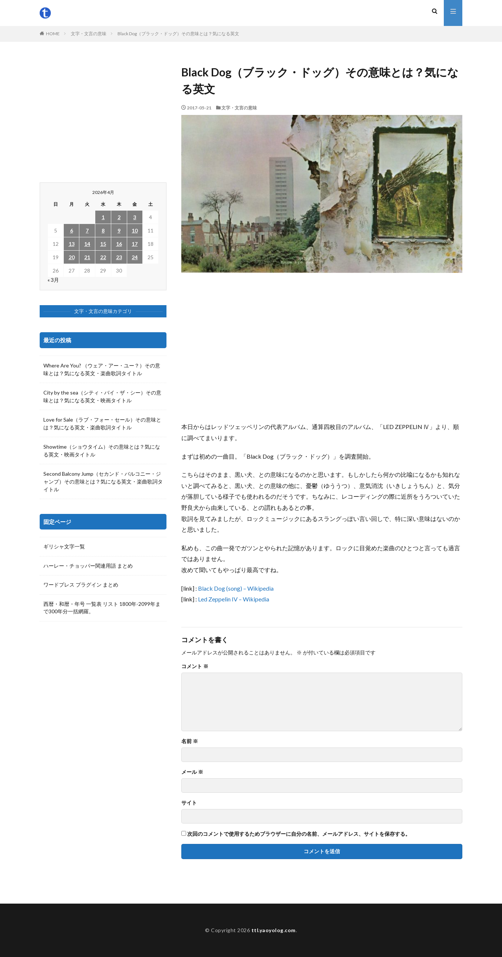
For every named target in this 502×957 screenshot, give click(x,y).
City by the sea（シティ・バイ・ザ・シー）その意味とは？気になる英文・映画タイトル (102, 396)
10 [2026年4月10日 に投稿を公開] (135, 230)
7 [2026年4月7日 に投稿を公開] (87, 230)
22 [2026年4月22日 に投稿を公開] (103, 257)
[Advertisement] (321, 347)
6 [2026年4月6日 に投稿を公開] (71, 230)
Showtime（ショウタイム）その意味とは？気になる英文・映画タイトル (101, 450)
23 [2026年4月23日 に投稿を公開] (119, 257)
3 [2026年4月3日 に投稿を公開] (134, 217)
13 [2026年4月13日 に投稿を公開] (72, 244)
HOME (53, 33)
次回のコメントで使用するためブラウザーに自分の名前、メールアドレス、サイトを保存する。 (298, 833)
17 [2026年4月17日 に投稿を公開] (135, 244)
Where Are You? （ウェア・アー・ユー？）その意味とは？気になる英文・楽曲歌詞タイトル (101, 369)
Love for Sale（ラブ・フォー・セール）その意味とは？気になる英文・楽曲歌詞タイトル (102, 423)
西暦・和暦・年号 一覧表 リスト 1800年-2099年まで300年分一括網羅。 (102, 608)
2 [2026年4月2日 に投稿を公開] (119, 217)
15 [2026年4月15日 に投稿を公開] (103, 244)
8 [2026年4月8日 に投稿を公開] (103, 230)
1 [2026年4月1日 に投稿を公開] (103, 217)
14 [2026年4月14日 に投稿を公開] (87, 244)
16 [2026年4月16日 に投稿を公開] (119, 244)
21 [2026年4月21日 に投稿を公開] (87, 257)
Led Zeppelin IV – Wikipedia (233, 599)
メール (192, 772)
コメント (194, 666)
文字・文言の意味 (88, 33)
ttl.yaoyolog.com (273, 930)
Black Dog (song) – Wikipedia (236, 588)
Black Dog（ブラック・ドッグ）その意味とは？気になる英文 (178, 33)
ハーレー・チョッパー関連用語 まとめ (88, 566)
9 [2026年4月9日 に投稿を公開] (119, 230)
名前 (189, 741)
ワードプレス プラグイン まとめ (80, 585)
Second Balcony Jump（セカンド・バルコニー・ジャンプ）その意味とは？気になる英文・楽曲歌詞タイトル (103, 481)
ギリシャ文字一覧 (64, 547)
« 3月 (53, 280)
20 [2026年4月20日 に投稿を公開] (72, 257)
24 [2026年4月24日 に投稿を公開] (135, 257)
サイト (189, 802)
